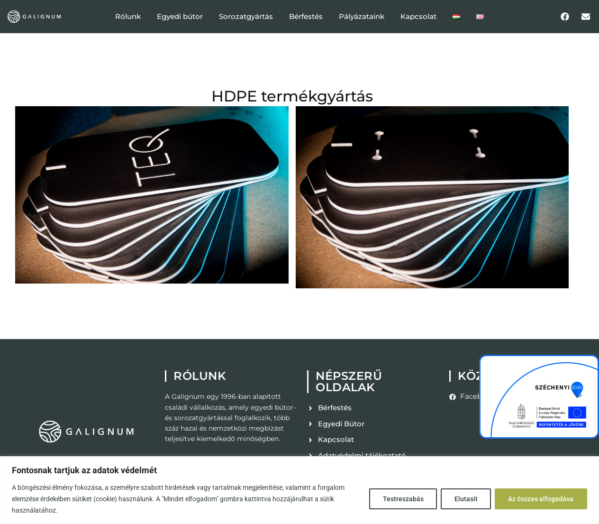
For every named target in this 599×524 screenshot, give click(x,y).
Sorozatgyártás (246, 16)
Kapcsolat (418, 16)
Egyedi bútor (180, 16)
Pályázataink (361, 16)
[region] (299, 490)
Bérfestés (306, 16)
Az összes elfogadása (540, 499)
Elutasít (465, 499)
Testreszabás (401, 499)
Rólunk (128, 16)
